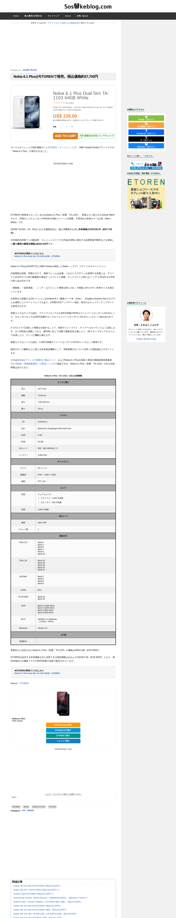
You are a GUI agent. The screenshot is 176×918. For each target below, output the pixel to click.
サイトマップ (53, 16)
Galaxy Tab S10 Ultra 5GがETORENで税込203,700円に (37, 907)
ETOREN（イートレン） (60, 149)
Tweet (13, 799)
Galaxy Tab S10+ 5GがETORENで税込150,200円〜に (36, 891)
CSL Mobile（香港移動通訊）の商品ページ (32, 365)
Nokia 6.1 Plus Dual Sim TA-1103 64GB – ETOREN (37, 257)
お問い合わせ (82, 16)
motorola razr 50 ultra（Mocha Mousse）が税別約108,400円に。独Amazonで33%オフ (50, 899)
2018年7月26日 (30, 70)
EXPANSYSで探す (63, 731)
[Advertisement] (63, 46)
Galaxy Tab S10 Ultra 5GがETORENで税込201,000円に (37, 887)
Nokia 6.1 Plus (39, 808)
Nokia (26, 808)
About (68, 16)
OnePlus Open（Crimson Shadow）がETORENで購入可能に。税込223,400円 (47, 903)
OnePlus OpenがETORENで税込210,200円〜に (34, 895)
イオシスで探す (63, 742)
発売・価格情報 (29, 812)
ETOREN (24, 685)
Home (16, 16)
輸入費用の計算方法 (33, 16)
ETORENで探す (63, 737)
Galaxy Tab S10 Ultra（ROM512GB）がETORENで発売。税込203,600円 (44, 915)
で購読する (146, 118)
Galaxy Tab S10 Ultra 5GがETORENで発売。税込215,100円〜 (40, 911)
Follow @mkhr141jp (146, 339)
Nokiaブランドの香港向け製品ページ (37, 361)
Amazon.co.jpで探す (63, 726)
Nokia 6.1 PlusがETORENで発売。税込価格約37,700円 (55, 77)
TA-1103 (52, 808)
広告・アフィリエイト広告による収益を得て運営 (63, 23)
